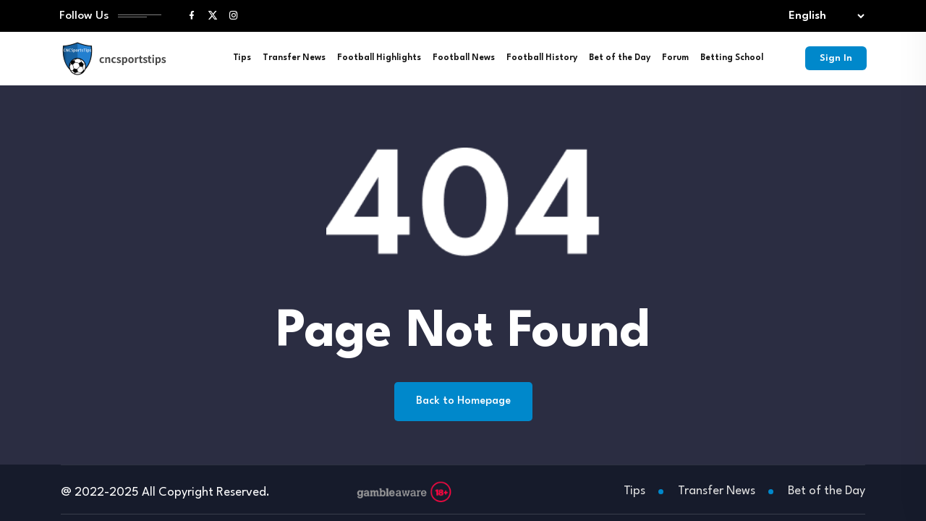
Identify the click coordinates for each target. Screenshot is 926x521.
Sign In (836, 58)
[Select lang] (823, 16)
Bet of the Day (619, 58)
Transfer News (294, 58)
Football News (464, 58)
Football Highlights (379, 58)
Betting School (731, 58)
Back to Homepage (463, 401)
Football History (541, 58)
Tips (242, 58)
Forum (675, 58)
